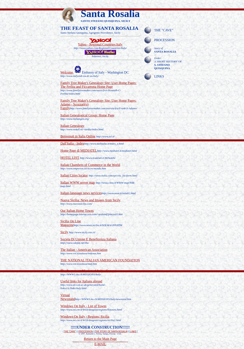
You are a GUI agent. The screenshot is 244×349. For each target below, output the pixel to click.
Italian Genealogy (72, 126)
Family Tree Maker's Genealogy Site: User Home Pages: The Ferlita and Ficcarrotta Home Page (98, 84)
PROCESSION (86, 331)
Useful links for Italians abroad (81, 281)
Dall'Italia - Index (72, 143)
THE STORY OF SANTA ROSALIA (111, 331)
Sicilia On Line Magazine (70, 223)
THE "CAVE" (70, 331)
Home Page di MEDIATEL (78, 150)
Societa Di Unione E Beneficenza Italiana (88, 239)
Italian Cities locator (74, 175)
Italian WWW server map (77, 182)
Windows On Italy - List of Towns (83, 306)
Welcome (67, 72)
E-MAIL (100, 344)
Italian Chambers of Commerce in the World (90, 165)
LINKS (133, 331)
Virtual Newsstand (67, 297)
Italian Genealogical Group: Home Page (87, 115)
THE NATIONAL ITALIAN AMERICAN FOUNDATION (100, 260)
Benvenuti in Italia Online (77, 136)
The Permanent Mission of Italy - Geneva (88, 271)
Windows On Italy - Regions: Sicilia (84, 316)
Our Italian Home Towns (77, 210)
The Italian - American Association (83, 250)
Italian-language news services (81, 193)
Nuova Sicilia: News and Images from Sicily (90, 200)
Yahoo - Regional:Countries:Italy (100, 44)
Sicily (64, 232)
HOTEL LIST (69, 157)
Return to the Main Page (100, 339)
